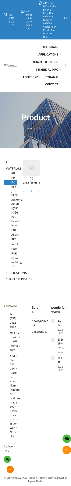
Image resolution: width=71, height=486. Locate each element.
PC (31, 178)
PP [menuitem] (13, 178)
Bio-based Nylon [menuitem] (14, 221)
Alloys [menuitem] (14, 234)
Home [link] (29, 128)
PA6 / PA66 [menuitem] (14, 191)
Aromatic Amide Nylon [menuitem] (14, 204)
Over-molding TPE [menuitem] (14, 262)
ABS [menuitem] (13, 173)
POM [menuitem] (14, 249)
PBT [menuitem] (13, 230)
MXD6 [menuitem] (14, 212)
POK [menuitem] (14, 253)
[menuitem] (50, 47)
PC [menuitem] (13, 182)
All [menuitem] (7, 162)
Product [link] (41, 128)
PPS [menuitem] (13, 239)
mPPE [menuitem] (14, 244)
